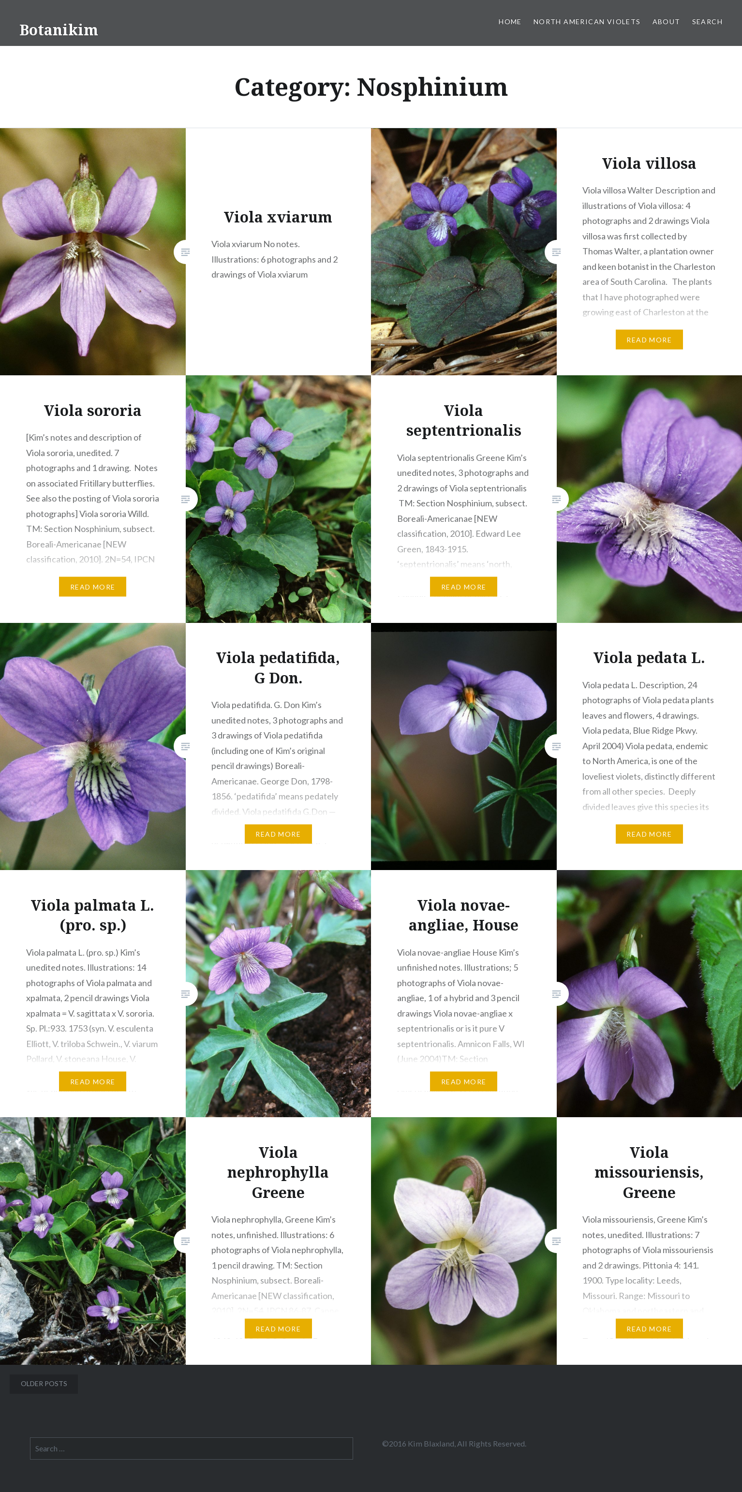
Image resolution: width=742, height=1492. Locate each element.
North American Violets (587, 21)
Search (707, 21)
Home (510, 21)
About (667, 21)
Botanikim (58, 30)
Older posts (44, 1383)
